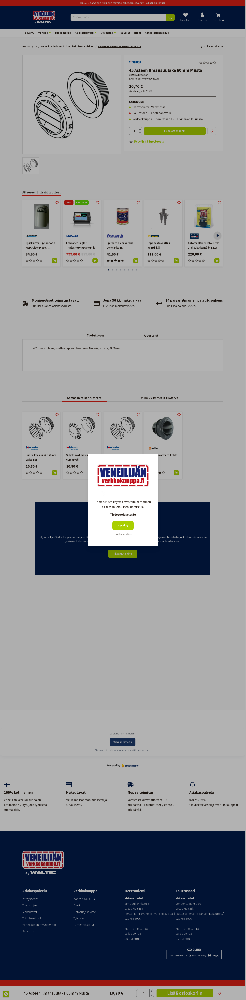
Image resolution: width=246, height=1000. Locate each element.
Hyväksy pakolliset (123, 534)
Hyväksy (123, 525)
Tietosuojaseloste (123, 515)
